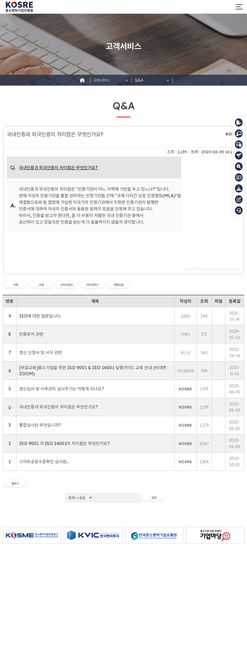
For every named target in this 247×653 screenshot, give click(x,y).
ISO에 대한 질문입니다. (40, 316)
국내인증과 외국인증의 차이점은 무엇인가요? (58, 407)
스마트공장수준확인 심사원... (44, 461)
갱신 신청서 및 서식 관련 (40, 352)
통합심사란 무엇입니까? (40, 425)
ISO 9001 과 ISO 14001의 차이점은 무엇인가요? (64, 443)
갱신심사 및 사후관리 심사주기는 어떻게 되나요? (61, 388)
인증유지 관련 (31, 334)
